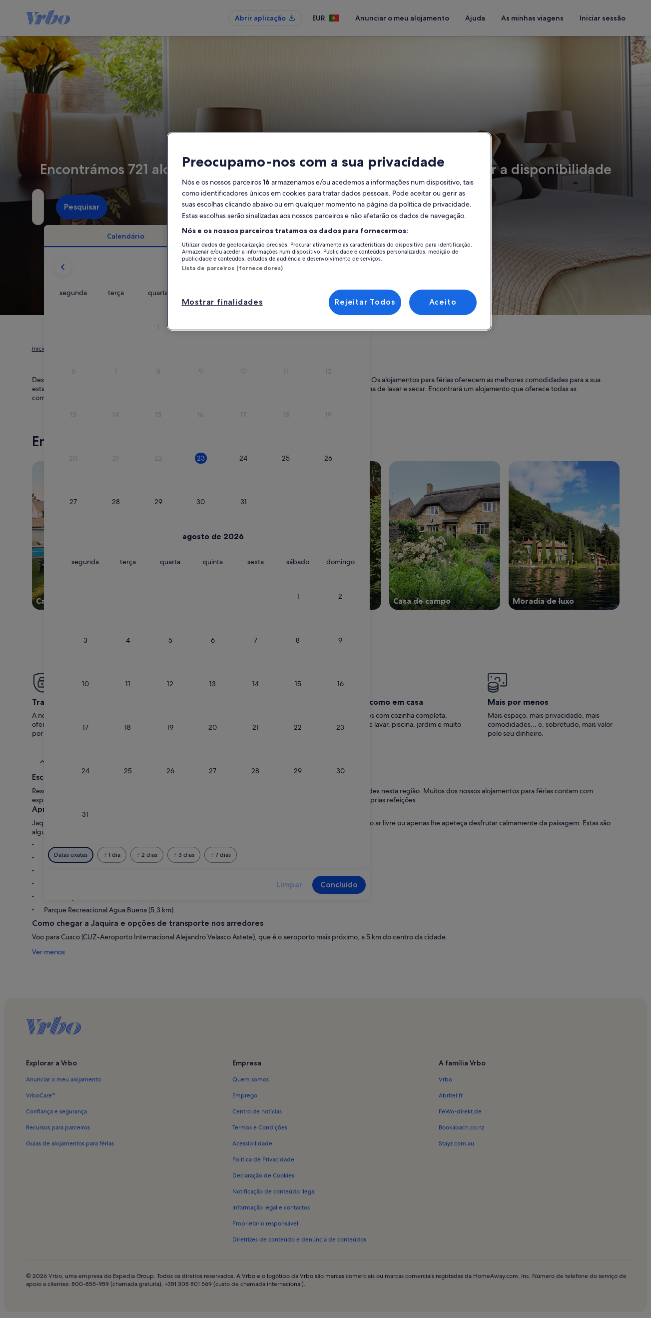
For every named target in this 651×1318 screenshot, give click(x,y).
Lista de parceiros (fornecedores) (232, 268)
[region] (329, 231)
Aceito (443, 302)
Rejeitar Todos (365, 302)
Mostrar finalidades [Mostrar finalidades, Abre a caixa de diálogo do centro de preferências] (222, 302)
